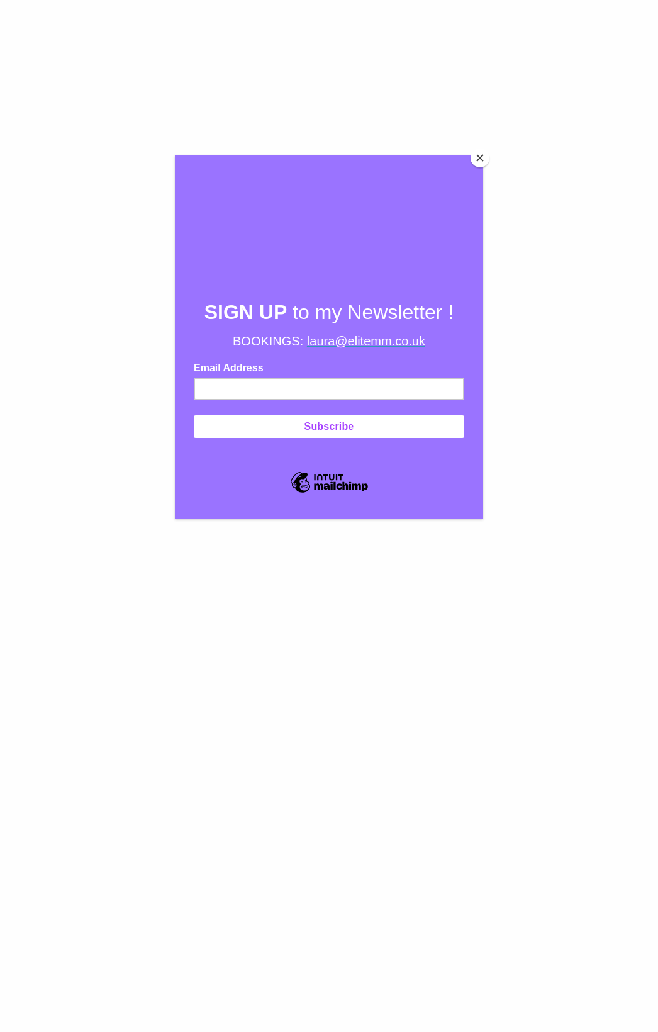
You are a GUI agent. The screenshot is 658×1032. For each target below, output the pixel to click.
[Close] (480, 158)
